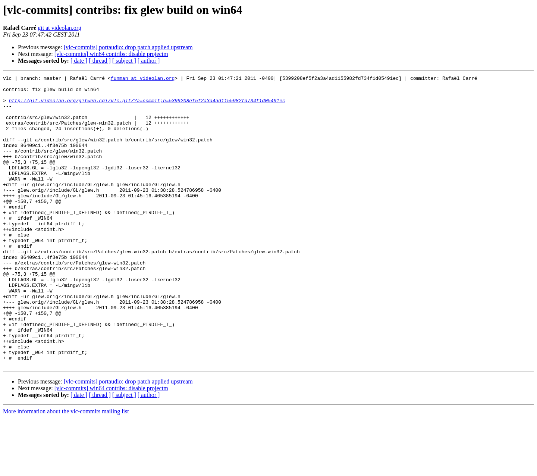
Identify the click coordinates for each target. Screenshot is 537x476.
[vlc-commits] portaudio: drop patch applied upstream (128, 47)
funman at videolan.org (143, 79)
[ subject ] (124, 60)
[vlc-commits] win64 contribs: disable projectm (111, 54)
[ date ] (78, 60)
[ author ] (149, 60)
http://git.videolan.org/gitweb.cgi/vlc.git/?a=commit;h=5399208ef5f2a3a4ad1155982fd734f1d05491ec (147, 106)
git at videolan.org (59, 28)
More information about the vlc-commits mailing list (66, 469)
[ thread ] (100, 60)
